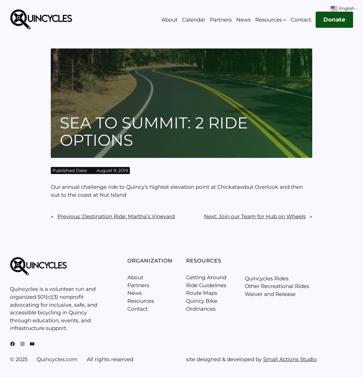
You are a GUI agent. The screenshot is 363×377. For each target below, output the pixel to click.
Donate (334, 19)
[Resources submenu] (284, 19)
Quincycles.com (57, 359)
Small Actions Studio (290, 359)
